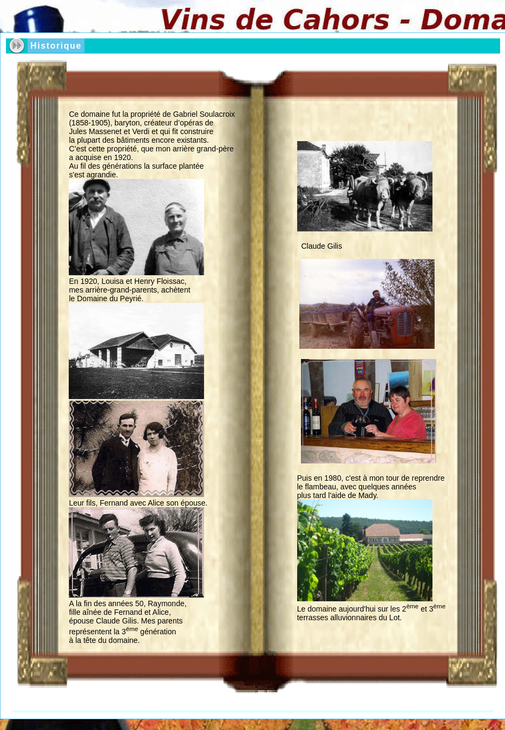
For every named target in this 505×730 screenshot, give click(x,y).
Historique (56, 45)
